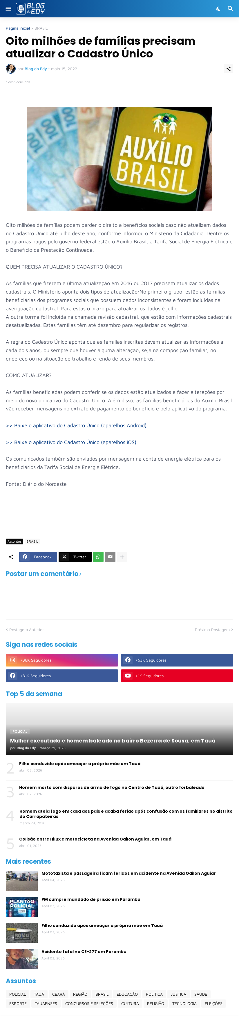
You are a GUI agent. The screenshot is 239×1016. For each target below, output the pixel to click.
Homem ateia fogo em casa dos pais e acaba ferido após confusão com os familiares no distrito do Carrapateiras (126, 814)
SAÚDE (200, 994)
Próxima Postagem (212, 629)
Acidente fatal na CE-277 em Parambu (83, 951)
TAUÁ (39, 994)
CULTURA (130, 1003)
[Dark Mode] (218, 9)
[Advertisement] (111, 517)
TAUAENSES (46, 1003)
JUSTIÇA (178, 994)
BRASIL (41, 28)
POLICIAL (17, 994)
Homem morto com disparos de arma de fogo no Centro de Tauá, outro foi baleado (111, 787)
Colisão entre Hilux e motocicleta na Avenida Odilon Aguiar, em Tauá (95, 839)
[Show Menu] (8, 9)
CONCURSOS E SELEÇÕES (89, 1003)
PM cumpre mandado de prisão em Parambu (90, 899)
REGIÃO (80, 994)
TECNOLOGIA (184, 1003)
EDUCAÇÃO (127, 994)
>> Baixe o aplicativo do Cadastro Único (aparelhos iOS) (71, 442)
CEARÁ (58, 994)
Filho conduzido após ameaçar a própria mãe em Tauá (79, 763)
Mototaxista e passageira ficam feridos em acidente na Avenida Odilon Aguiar (128, 873)
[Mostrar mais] (122, 557)
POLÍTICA (154, 994)
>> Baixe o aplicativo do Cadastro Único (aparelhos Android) (76, 425)
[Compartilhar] (228, 68)
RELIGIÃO (155, 1003)
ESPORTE (18, 1003)
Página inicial (18, 28)
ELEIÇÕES (213, 1003)
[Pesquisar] (231, 8)
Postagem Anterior (26, 629)
